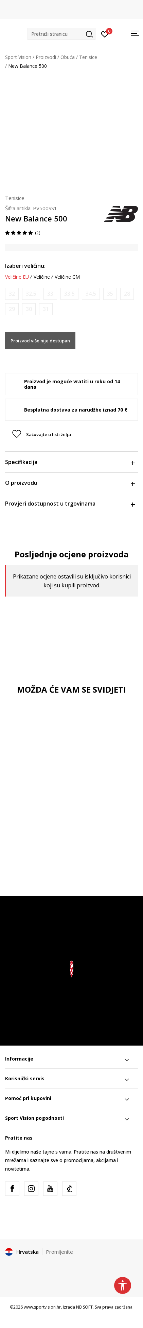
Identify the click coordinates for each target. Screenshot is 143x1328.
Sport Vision (18, 57)
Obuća (67, 57)
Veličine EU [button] (17, 277)
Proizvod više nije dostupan (40, 341)
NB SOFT (84, 1307)
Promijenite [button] (59, 1251)
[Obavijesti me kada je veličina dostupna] (12, 294)
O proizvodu (70, 483)
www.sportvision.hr (42, 1307)
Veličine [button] (42, 277)
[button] (61, 34)
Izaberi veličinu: (25, 266)
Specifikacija (70, 462)
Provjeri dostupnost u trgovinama (70, 503)
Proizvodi (46, 57)
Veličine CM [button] (67, 277)
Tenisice (88, 57)
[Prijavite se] (105, 34)
